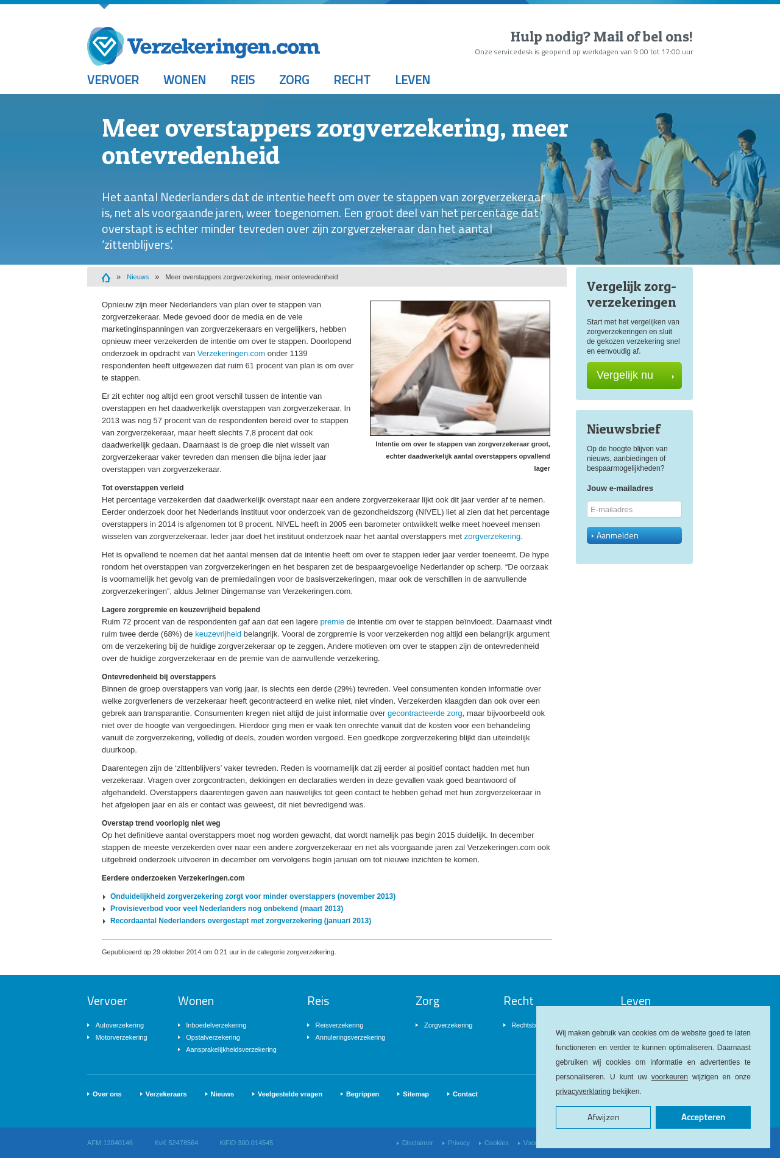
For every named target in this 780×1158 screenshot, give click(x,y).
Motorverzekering (121, 1037)
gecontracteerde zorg (425, 713)
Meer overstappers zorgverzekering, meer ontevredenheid (252, 277)
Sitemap (416, 1094)
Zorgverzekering (448, 1025)
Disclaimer (417, 1142)
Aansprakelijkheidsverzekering (231, 1049)
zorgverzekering (492, 536)
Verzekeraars (166, 1094)
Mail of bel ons (641, 36)
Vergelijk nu (635, 375)
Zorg (294, 79)
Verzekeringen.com (231, 353)
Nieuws (138, 277)
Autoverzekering (120, 1025)
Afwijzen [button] (603, 1117)
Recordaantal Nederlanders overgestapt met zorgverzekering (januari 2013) (240, 921)
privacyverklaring (583, 1091)
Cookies (496, 1142)
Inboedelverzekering (216, 1025)
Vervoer (113, 79)
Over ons (107, 1094)
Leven (412, 79)
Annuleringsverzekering (350, 1037)
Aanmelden (615, 535)
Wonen (184, 79)
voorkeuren (669, 1077)
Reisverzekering (339, 1025)
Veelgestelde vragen (290, 1094)
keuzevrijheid (218, 633)
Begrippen (362, 1094)
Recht (351, 79)
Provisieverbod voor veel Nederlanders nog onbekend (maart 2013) (226, 908)
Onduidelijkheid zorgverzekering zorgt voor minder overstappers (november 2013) (252, 896)
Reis (242, 79)
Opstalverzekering (213, 1037)
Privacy (459, 1142)
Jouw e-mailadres (620, 488)
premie (332, 621)
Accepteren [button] (703, 1117)
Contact (465, 1094)
